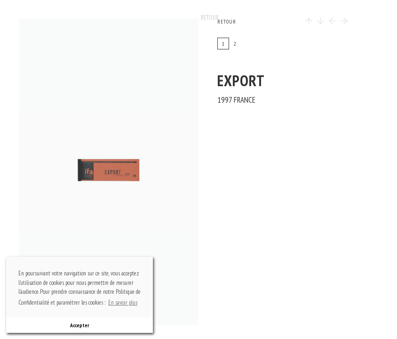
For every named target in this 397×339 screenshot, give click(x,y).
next (142, 172)
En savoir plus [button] (122, 303)
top (113, 49)
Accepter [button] (79, 325)
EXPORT (241, 80)
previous (47, 172)
